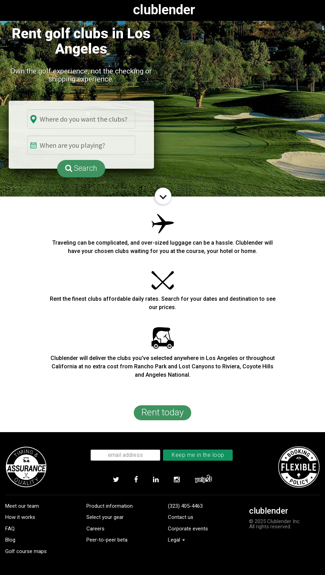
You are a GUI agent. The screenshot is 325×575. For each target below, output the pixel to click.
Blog (10, 540)
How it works (20, 517)
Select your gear (105, 517)
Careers (95, 529)
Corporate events (188, 529)
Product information (109, 506)
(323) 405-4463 (185, 506)
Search (81, 168)
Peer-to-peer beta (106, 540)
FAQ (10, 529)
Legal (176, 540)
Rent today (162, 412)
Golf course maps (26, 551)
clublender (164, 9)
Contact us (180, 517)
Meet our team (22, 506)
